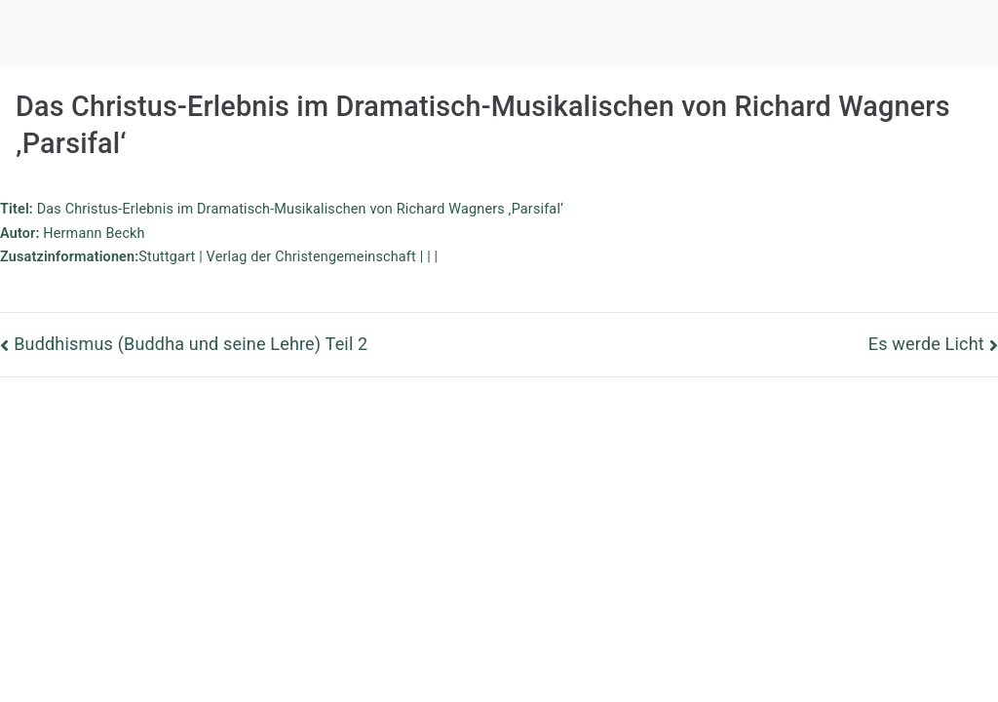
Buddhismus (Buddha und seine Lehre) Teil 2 (190, 343)
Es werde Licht (926, 343)
